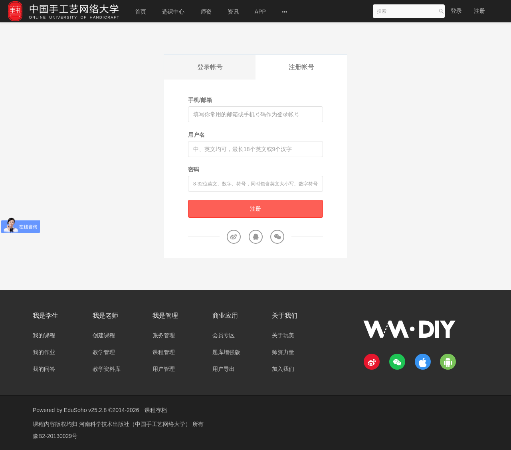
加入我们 (283, 369)
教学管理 (104, 352)
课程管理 (164, 352)
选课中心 (173, 11)
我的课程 (44, 335)
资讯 (233, 11)
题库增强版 (226, 352)
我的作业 (44, 352)
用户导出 (223, 369)
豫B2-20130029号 (55, 436)
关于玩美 (283, 335)
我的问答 (44, 369)
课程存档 (156, 410)
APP (260, 11)
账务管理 (164, 335)
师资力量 (283, 352)
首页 (140, 11)
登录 (456, 11)
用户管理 (164, 369)
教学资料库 (107, 369)
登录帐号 (210, 67)
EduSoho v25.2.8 (85, 410)
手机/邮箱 (200, 100)
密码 (193, 169)
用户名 (196, 134)
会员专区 (223, 335)
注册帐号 (301, 67)
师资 (206, 11)
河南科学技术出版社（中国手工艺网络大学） (135, 424)
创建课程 (104, 335)
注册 (479, 11)
